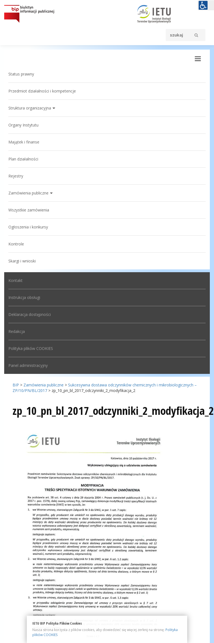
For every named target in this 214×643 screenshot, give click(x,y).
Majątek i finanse (23, 142)
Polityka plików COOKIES (30, 348)
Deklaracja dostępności (29, 314)
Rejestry (15, 176)
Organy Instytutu (23, 125)
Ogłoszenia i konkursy (28, 227)
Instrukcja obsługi (24, 297)
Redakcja (16, 331)
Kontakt (15, 280)
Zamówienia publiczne (28, 193)
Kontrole (16, 244)
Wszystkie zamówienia (28, 210)
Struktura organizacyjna (29, 108)
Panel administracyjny (28, 365)
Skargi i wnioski (22, 261)
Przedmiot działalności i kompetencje (42, 91)
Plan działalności (23, 159)
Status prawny (21, 74)
